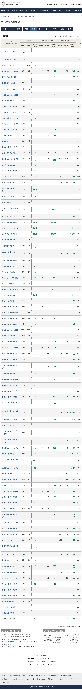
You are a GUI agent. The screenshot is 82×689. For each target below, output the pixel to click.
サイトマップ (5, 682)
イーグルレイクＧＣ (8, 89)
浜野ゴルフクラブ (8, 508)
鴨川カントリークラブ (9, 171)
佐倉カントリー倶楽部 (9, 260)
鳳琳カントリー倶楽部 (9, 572)
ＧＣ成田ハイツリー (8, 246)
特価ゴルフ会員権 (23, 10)
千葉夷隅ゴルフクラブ (9, 359)
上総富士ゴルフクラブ (9, 130)
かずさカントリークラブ (10, 124)
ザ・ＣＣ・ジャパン (8, 272)
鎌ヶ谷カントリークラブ (10, 159)
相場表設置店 (41, 679)
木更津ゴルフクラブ (8, 182)
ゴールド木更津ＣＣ (8, 240)
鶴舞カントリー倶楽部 (9, 397)
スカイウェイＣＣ (8, 301)
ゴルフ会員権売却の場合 (9, 647)
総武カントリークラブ (9, 307)
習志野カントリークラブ (10, 448)
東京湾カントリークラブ (10, 419)
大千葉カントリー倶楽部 (10, 347)
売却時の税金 (30, 679)
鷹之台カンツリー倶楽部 (10, 330)
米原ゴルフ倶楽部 (8, 613)
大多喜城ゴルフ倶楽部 (9, 112)
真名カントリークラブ (9, 595)
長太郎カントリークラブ (10, 385)
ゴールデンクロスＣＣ (9, 234)
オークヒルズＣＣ (8, 101)
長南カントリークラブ (9, 391)
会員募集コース (5, 679)
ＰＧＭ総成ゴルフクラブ (10, 534)
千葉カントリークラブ (9, 353)
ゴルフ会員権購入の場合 (9, 642)
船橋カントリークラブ (9, 566)
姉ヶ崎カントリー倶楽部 (10, 71)
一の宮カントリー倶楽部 (10, 95)
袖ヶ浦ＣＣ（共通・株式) (10, 312)
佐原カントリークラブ (9, 266)
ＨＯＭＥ (4, 675)
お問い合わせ (77, 10)
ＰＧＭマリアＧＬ (8, 540)
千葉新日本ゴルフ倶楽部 (10, 379)
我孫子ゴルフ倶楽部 (8, 83)
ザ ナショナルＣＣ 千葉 (10, 278)
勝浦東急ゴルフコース (9, 141)
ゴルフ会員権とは (45, 10)
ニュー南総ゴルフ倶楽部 (10, 491)
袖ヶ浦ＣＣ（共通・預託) (10, 318)
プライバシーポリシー (73, 679)
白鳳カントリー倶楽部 (9, 497)
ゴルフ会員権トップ (7, 16)
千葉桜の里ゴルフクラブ (10, 374)
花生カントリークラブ (9, 503)
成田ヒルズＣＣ (7, 474)
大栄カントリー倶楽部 (9, 324)
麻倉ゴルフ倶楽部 (8, 65)
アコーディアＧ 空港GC (10, 59)
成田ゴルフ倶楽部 (8, 454)
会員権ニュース (34, 10)
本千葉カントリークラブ (10, 578)
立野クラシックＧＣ (8, 336)
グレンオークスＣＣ (8, 217)
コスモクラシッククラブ (10, 228)
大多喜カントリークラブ (10, 106)
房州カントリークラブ (9, 584)
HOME (3, 10)
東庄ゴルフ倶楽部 (8, 425)
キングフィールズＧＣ (9, 202)
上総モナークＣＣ (8, 135)
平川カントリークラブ (9, 528)
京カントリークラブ (8, 196)
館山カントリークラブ (9, 341)
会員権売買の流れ (56, 10)
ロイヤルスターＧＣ (8, 619)
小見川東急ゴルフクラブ (10, 118)
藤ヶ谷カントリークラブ (10, 560)
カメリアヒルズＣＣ (8, 165)
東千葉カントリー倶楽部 (10, 523)
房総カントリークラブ (9, 590)
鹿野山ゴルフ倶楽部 (8, 153)
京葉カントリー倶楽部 (9, 222)
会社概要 (67, 10)
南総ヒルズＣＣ (7, 485)
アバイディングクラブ (9, 77)
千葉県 (16, 16)
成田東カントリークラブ (10, 468)
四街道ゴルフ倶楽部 (8, 607)
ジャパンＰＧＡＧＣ (8, 295)
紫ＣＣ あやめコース (9, 601)
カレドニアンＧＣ (8, 176)
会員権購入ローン (18, 679)
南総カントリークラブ (9, 480)
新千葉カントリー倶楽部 (10, 289)
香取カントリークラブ (9, 147)
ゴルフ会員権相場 (12, 10)
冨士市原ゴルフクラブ (9, 554)
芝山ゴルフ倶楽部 (8, 284)
